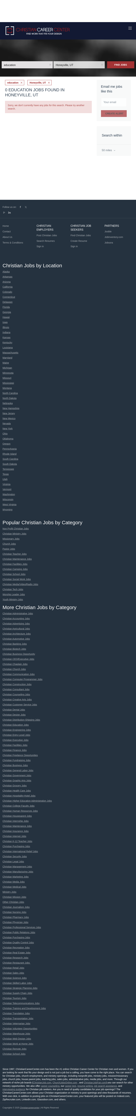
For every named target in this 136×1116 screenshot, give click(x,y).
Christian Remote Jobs (15, 1048)
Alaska (6, 271)
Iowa (5, 322)
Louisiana (8, 347)
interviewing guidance (14, 1089)
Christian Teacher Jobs (15, 554)
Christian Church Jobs (14, 669)
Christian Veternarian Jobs (16, 1023)
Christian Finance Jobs (15, 750)
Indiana (6, 332)
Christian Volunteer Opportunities (20, 1028)
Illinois (6, 327)
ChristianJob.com (42, 1082)
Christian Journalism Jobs (16, 907)
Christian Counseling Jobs (16, 694)
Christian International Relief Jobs (20, 851)
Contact (7, 231)
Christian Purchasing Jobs (16, 846)
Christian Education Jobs (16, 725)
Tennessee (8, 469)
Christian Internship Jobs (16, 821)
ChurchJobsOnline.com (65, 1082)
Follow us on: (9, 207)
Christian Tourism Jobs (14, 998)
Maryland (7, 357)
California (8, 286)
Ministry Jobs (9, 892)
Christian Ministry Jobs (14, 533)
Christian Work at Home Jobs (18, 1043)
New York (8, 428)
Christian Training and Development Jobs (24, 1008)
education (12, 82)
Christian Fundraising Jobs (17, 760)
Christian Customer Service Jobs (20, 704)
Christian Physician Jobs (15, 922)
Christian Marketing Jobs (16, 876)
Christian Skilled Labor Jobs (17, 983)
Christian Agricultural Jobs (16, 628)
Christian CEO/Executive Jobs (18, 659)
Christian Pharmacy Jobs (16, 917)
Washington (9, 494)
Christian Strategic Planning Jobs (20, 988)
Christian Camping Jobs (15, 569)
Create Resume (79, 241)
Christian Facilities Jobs (15, 564)
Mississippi (8, 383)
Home (6, 226)
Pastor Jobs (9, 549)
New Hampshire (11, 408)
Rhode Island (10, 454)
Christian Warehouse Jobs (16, 1033)
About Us (7, 237)
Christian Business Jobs (15, 765)
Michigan (7, 367)
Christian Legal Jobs (13, 861)
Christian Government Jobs (17, 775)
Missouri (7, 378)
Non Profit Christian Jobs (16, 528)
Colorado (7, 292)
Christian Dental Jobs (14, 709)
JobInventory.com (114, 237)
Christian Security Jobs (15, 856)
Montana (7, 388)
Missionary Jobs (11, 538)
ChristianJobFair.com (95, 1082)
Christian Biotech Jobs (14, 649)
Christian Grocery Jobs (15, 785)
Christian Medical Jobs (14, 887)
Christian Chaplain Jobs (15, 664)
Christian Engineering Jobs (17, 730)
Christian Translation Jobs (16, 1013)
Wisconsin (8, 499)
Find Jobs (120, 64)
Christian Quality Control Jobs (18, 942)
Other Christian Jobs (13, 902)
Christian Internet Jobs (14, 836)
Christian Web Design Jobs (17, 1038)
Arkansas (7, 276)
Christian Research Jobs (15, 957)
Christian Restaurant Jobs (16, 962)
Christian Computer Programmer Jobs (22, 679)
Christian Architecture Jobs (17, 633)
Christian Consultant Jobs (16, 689)
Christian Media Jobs (14, 881)
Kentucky (7, 342)
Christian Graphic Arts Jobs (17, 780)
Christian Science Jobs (15, 978)
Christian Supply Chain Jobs (17, 993)
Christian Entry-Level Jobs (16, 735)
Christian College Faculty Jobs (19, 806)
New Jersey (9, 413)
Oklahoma (8, 438)
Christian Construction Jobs (17, 684)
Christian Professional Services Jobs (22, 927)
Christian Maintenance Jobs (17, 559)
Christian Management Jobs (17, 866)
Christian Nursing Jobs (14, 912)
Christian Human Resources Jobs (20, 811)
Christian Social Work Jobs (17, 579)
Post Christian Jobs (47, 235)
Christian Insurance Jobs (16, 831)
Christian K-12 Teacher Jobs (17, 841)
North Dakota (9, 398)
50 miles (107, 150)
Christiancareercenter (29, 1108)
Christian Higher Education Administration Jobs (27, 800)
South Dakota (10, 464)
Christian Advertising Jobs (16, 623)
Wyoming (7, 509)
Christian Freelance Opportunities (20, 755)
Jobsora (109, 242)
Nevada (7, 423)
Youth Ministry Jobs (13, 599)
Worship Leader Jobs (14, 594)
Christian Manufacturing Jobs (18, 871)
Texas (6, 474)
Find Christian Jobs (81, 235)
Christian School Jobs (14, 574)
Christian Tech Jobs (13, 589)
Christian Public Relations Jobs (19, 932)
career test (70, 1086)
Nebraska (8, 403)
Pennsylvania (10, 448)
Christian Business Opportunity (19, 654)
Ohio (5, 433)
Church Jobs (9, 543)
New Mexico (9, 418)
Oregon (6, 443)
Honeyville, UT (38, 82)
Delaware (8, 302)
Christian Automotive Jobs (16, 638)
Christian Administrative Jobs (18, 613)
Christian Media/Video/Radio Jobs (20, 584)
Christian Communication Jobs (19, 674)
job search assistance (105, 1086)
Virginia (6, 484)
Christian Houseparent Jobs (17, 816)
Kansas (6, 337)
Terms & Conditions (13, 242)
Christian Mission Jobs (14, 897)
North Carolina (10, 393)
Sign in (40, 246)
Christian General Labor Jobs (18, 770)
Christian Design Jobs (14, 714)
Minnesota (8, 373)
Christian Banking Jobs (15, 644)
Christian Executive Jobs (15, 740)
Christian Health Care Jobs (17, 790)
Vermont (7, 489)
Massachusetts (10, 352)
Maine (6, 362)
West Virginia (9, 504)
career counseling (50, 1086)
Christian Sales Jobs (13, 973)
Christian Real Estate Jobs (16, 952)
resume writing (85, 1086)
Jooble (108, 231)
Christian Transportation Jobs (18, 1018)
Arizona (6, 281)
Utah (5, 479)
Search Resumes (46, 241)
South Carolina (10, 459)
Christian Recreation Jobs (16, 947)
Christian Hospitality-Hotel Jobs (19, 795)
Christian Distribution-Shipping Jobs (21, 719)
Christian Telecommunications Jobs (21, 1003)
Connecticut (9, 297)
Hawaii (6, 317)
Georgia (7, 312)
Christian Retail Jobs (13, 968)
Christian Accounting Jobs (16, 618)
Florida (6, 307)
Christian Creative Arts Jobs (17, 699)
